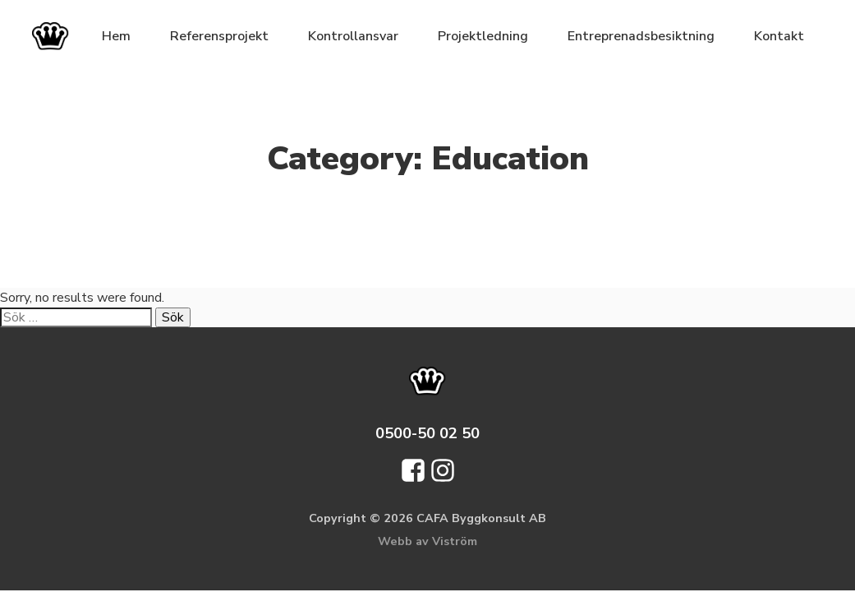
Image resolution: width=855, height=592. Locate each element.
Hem (116, 36)
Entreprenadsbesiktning (641, 36)
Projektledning (483, 36)
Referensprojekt (219, 36)
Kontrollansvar (353, 36)
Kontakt (779, 36)
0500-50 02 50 (427, 433)
